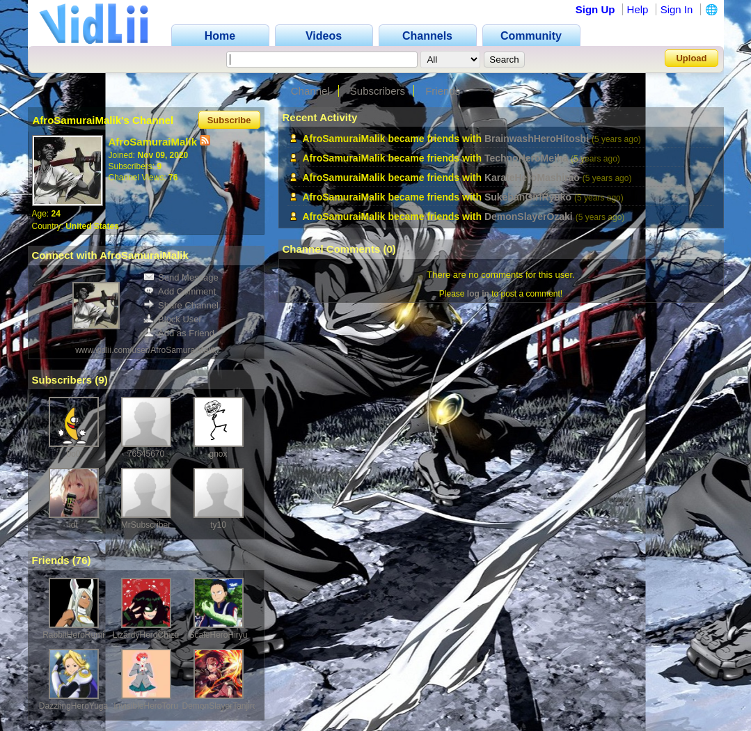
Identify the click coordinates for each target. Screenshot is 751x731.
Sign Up (595, 9)
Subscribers (377, 91)
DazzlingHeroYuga (73, 706)
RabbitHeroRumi (73, 635)
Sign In (677, 9)
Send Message (181, 277)
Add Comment (179, 291)
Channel (310, 91)
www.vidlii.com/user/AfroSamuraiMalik (145, 350)
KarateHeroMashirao (532, 177)
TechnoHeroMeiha (526, 158)
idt (73, 525)
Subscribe (229, 120)
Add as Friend (178, 333)
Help (638, 9)
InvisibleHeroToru (145, 706)
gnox (218, 454)
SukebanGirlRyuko (527, 197)
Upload (691, 58)
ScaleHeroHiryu (218, 635)
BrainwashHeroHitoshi (536, 138)
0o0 (73, 454)
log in (478, 294)
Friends (442, 91)
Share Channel (181, 305)
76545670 (145, 454)
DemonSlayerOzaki (528, 216)
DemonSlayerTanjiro (220, 706)
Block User (172, 319)
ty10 (218, 525)
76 (82, 560)
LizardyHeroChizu (146, 635)
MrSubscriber (146, 525)
